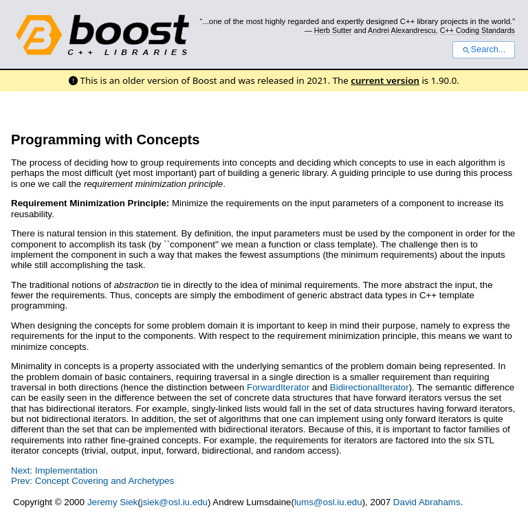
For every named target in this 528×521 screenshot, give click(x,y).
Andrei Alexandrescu (402, 30)
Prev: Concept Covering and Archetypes (92, 481)
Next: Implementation (54, 470)
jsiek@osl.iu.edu (174, 502)
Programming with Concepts (105, 139)
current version (385, 80)
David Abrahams (427, 502)
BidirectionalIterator (369, 387)
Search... (483, 49)
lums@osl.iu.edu (328, 502)
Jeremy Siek (112, 502)
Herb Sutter (333, 30)
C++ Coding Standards (477, 30)
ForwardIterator (278, 387)
